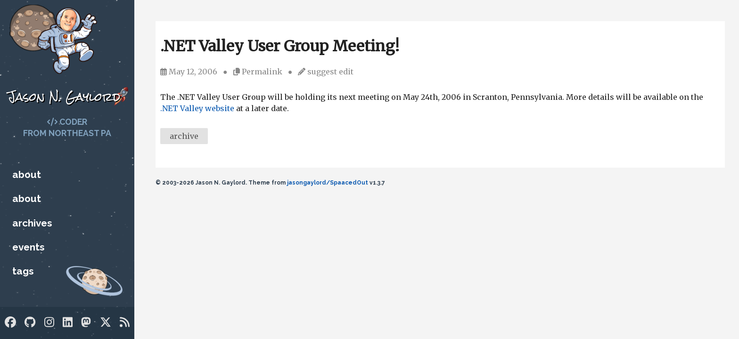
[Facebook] (10, 322)
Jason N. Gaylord (64, 96)
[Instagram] (49, 322)
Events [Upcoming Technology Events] (28, 247)
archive (184, 136)
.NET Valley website (197, 108)
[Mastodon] (86, 322)
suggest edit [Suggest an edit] (330, 71)
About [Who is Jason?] (26, 174)
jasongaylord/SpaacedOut (327, 182)
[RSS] (125, 322)
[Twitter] (105, 322)
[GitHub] (30, 322)
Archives (32, 223)
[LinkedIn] (68, 322)
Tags (22, 271)
